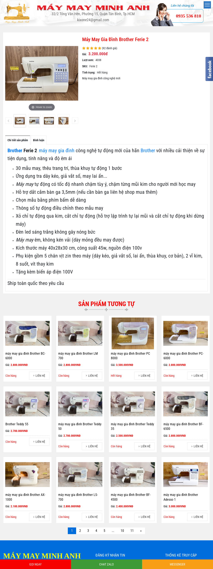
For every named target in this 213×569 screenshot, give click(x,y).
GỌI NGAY (35, 564)
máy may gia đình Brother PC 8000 (130, 356)
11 (132, 531)
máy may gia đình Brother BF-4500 (131, 497)
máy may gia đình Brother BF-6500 (183, 426)
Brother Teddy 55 (16, 424)
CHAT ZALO (106, 564)
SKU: (85, 66)
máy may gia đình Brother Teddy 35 (132, 426)
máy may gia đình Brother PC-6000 (183, 356)
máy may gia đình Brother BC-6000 (25, 356)
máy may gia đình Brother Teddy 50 (80, 426)
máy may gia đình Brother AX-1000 (25, 497)
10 (122, 531)
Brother (14, 150)
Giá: (84, 54)
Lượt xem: (88, 60)
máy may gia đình (56, 150)
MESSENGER (177, 564)
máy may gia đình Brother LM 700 (78, 356)
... (113, 531)
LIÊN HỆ (40, 375)
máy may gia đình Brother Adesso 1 (180, 497)
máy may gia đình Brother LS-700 (78, 497)
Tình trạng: (88, 72)
